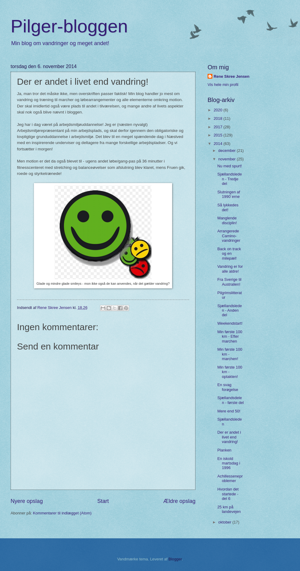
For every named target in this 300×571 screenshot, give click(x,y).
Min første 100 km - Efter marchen (229, 336)
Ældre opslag (179, 501)
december (227, 150)
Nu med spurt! (229, 166)
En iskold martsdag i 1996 (228, 463)
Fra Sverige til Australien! (229, 281)
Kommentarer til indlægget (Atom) (62, 513)
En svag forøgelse (227, 387)
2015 (218, 135)
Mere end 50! (228, 411)
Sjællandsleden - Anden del (229, 310)
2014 (218, 143)
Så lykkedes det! (227, 207)
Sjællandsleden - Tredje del (229, 179)
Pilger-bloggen (69, 26)
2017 (218, 127)
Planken (224, 450)
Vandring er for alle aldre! (230, 268)
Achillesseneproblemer (230, 478)
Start (103, 501)
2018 (218, 118)
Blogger (175, 559)
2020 (218, 110)
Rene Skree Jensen (231, 76)
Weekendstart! (229, 323)
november (227, 159)
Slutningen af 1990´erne (228, 194)
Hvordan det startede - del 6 (227, 494)
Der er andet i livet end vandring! (229, 437)
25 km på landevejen (229, 509)
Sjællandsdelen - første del (230, 400)
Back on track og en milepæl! (229, 254)
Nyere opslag (27, 501)
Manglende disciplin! (227, 220)
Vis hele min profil (223, 84)
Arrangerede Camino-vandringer (228, 236)
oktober (225, 522)
